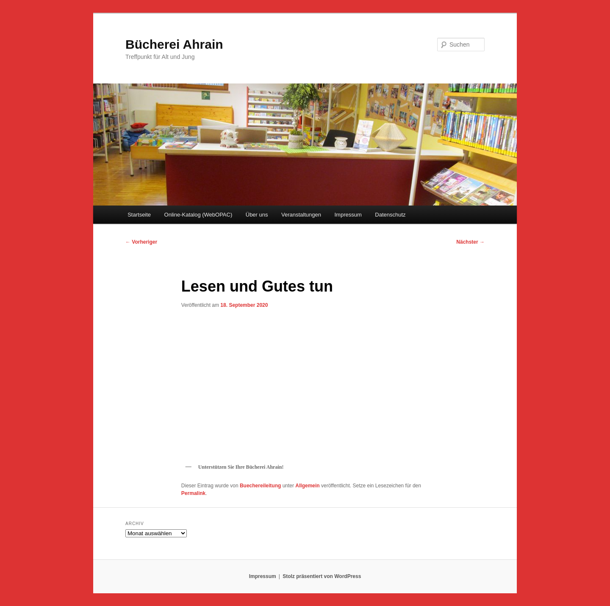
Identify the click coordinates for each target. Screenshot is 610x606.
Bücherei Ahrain (174, 44)
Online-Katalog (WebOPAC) (198, 214)
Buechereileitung (260, 486)
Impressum (347, 214)
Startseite (139, 214)
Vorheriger (141, 242)
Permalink (193, 493)
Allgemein (307, 486)
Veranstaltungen (301, 214)
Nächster (470, 242)
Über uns (257, 214)
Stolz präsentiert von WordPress (322, 576)
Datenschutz (390, 214)
